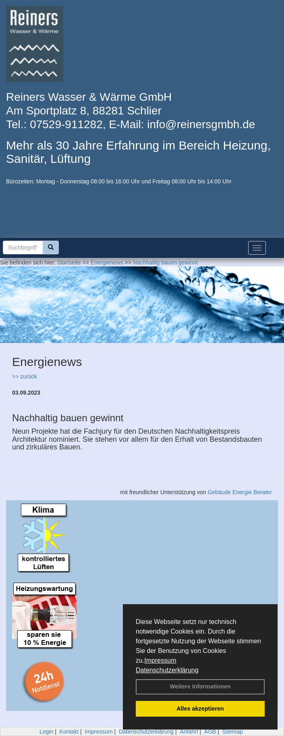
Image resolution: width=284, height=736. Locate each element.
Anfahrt (189, 731)
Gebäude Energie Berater (239, 492)
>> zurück (24, 376)
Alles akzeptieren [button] (200, 708)
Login (46, 731)
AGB (210, 731)
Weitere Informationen (200, 686)
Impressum (160, 660)
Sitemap (232, 731)
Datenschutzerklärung (167, 670)
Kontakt (69, 731)
